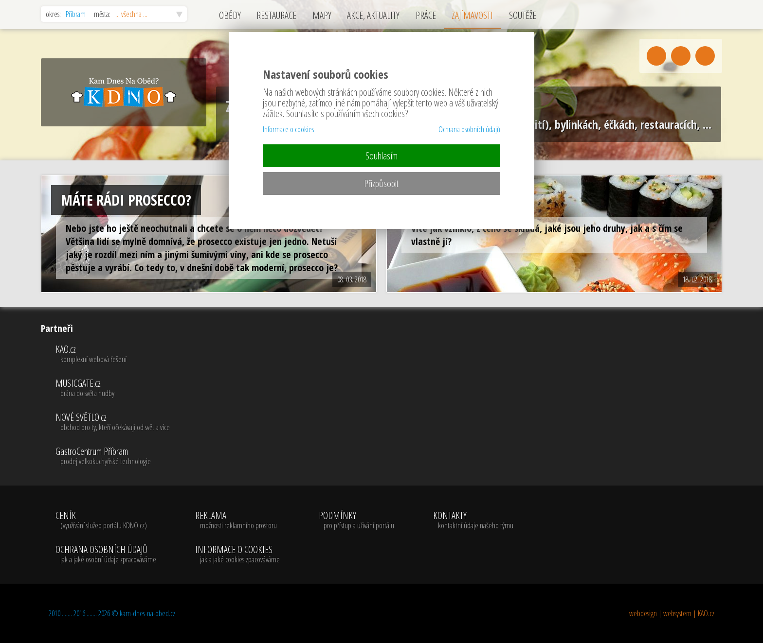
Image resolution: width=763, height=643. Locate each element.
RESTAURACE (276, 15)
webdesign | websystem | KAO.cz (671, 613)
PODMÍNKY (356, 520)
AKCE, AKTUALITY (373, 15)
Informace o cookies (288, 129)
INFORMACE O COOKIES (237, 554)
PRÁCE (426, 15)
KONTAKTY (473, 520)
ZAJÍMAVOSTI (472, 15)
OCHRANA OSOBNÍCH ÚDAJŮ (105, 554)
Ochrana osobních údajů (469, 129)
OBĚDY (230, 15)
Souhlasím (381, 155)
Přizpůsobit (381, 183)
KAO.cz (112, 354)
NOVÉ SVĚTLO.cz (112, 422)
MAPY (321, 15)
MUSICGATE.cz (112, 388)
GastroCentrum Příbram (112, 456)
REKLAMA (237, 520)
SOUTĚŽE (522, 15)
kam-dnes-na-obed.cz (147, 613)
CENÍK (105, 520)
